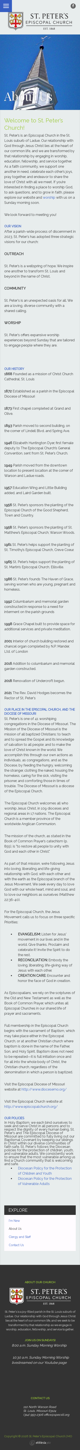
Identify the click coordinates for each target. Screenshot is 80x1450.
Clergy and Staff (20, 1237)
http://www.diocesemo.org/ (44, 1089)
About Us (15, 1228)
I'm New (14, 1220)
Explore (18, 1210)
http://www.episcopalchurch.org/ (31, 1107)
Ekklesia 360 (40, 1443)
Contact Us (16, 1245)
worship (49, 197)
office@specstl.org (56, 1414)
